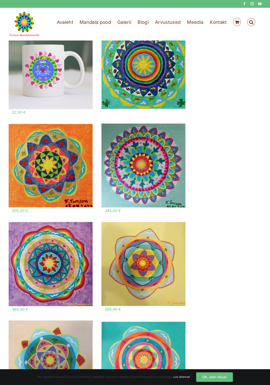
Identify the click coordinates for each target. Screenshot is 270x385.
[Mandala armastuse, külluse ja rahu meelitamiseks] (143, 264)
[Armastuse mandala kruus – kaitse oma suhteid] (51, 67)
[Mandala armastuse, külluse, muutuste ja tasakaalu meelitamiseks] (143, 165)
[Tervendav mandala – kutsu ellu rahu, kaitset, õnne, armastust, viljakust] (51, 264)
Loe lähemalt (181, 376)
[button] (251, 22)
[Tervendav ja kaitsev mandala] (143, 67)
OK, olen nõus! (214, 377)
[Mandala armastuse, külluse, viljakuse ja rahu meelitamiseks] (51, 165)
